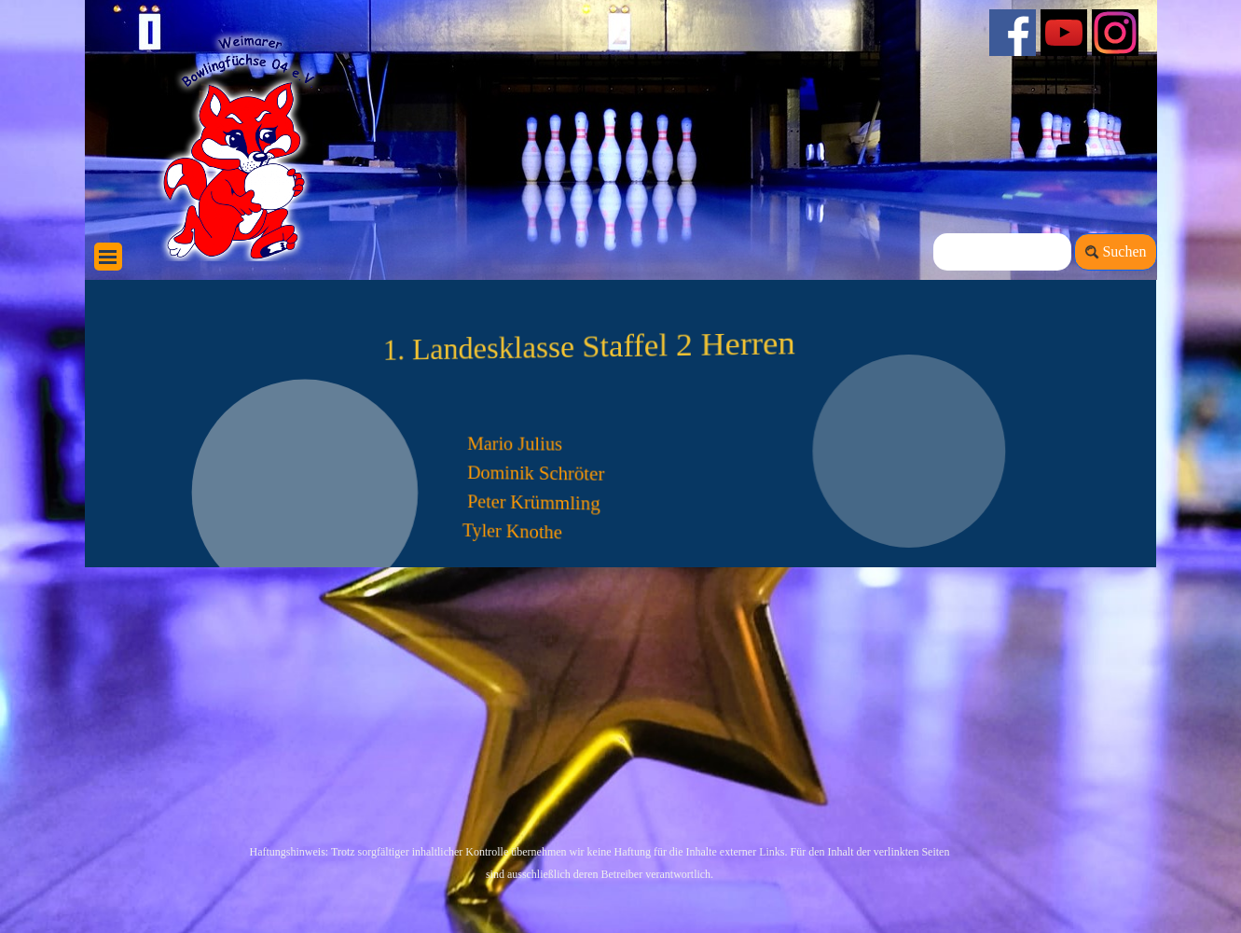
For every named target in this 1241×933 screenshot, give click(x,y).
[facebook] (1012, 32)
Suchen (1124, 251)
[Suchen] (1002, 252)
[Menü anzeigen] (108, 257)
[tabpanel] (523, 862)
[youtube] (1064, 32)
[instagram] (1115, 32)
